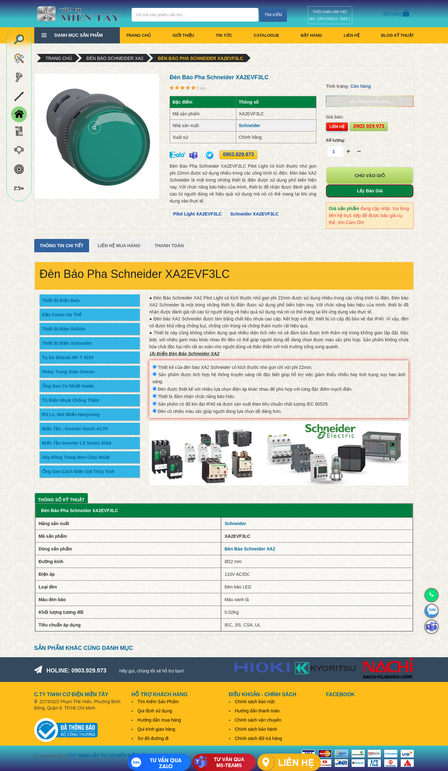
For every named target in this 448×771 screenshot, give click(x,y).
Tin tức (224, 35)
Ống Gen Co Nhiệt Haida (68, 386)
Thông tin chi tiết (62, 245)
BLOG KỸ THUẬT (397, 35)
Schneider (249, 125)
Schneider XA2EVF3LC (254, 213)
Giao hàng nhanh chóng (370, 101)
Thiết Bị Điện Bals (61, 300)
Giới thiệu (183, 35)
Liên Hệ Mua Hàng (119, 245)
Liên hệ (352, 35)
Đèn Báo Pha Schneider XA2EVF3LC (200, 58)
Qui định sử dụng (155, 710)
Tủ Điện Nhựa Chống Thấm (70, 400)
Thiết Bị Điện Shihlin (64, 328)
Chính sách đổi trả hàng (258, 738)
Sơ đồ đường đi (153, 738)
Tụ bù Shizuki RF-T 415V (68, 357)
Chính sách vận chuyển (258, 720)
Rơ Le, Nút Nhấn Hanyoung (71, 414)
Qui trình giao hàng (156, 729)
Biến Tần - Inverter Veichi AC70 (75, 428)
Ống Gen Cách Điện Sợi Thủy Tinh (78, 471)
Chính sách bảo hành (256, 729)
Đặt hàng (311, 35)
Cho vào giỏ (370, 175)
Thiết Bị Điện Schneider (67, 343)
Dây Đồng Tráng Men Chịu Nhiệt (76, 457)
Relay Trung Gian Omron (68, 371)
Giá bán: (335, 116)
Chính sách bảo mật (255, 701)
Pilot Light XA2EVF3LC (197, 213)
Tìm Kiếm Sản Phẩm (158, 701)
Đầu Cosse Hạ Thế (61, 314)
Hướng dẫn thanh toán (257, 710)
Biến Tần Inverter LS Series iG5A (77, 443)
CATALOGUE (266, 35)
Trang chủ (138, 35)
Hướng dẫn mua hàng (159, 720)
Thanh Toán (169, 245)
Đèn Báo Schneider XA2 (115, 58)
